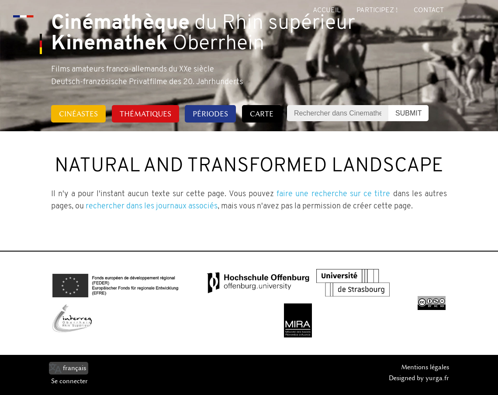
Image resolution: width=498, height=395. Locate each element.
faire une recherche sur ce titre (333, 194)
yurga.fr (437, 378)
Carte (261, 113)
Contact (429, 10)
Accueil (327, 10)
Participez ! (377, 10)
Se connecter (69, 381)
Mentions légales (425, 367)
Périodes (210, 113)
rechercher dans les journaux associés (152, 206)
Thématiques (145, 113)
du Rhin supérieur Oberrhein (203, 34)
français (74, 368)
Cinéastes (78, 113)
